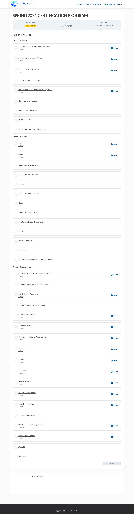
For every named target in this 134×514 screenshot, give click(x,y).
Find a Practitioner (92, 5)
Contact (112, 5)
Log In (119, 5)
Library (105, 5)
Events (80, 5)
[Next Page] (120, 463)
